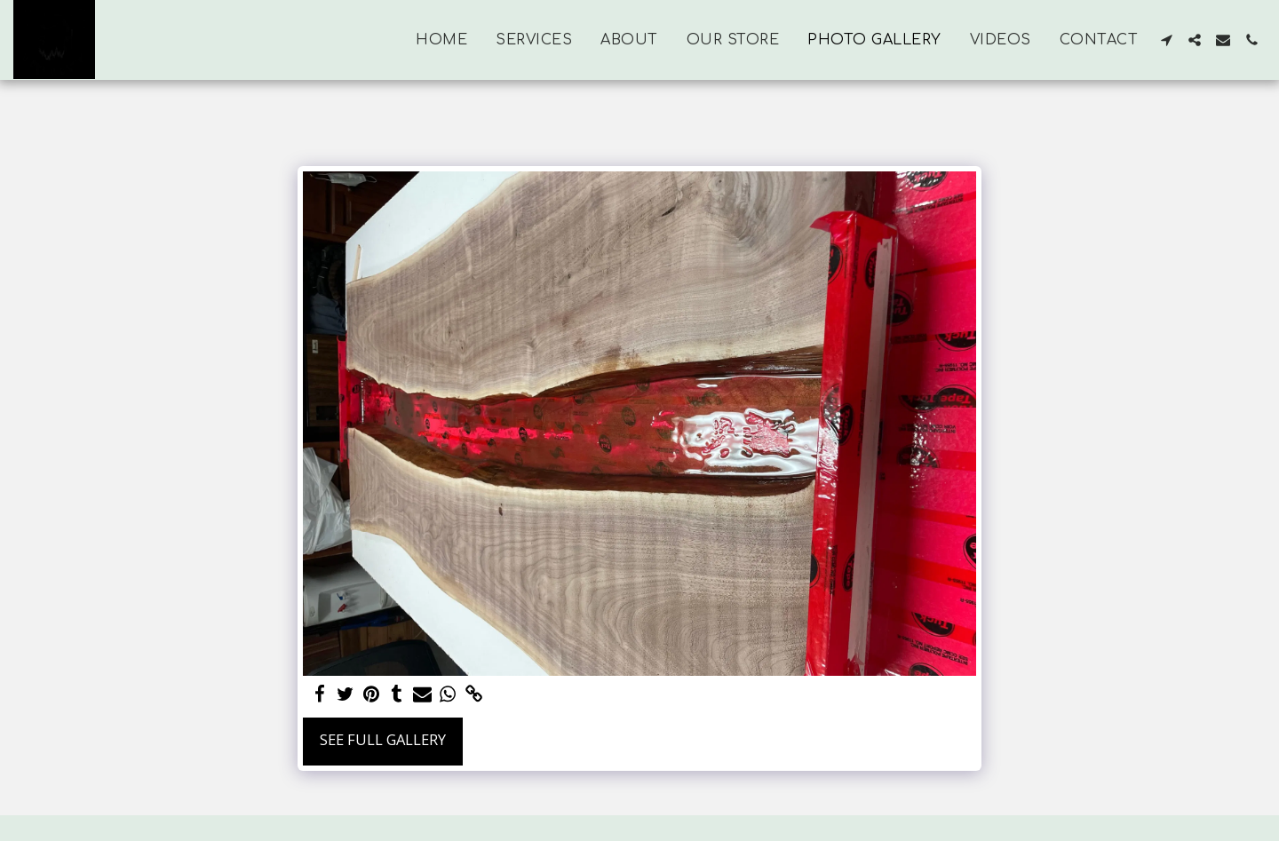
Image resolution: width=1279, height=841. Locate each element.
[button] (1166, 40)
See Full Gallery (383, 739)
